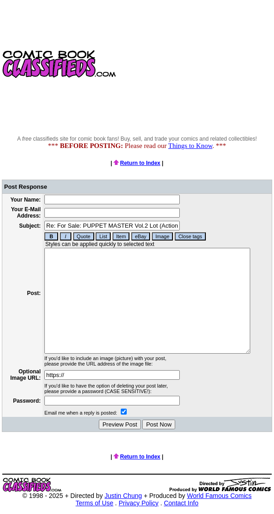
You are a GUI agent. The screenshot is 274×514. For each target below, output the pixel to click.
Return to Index (136, 163)
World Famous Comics (219, 495)
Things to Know (190, 145)
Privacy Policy (138, 503)
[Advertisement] (196, 64)
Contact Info (181, 503)
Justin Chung (123, 495)
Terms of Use (94, 503)
